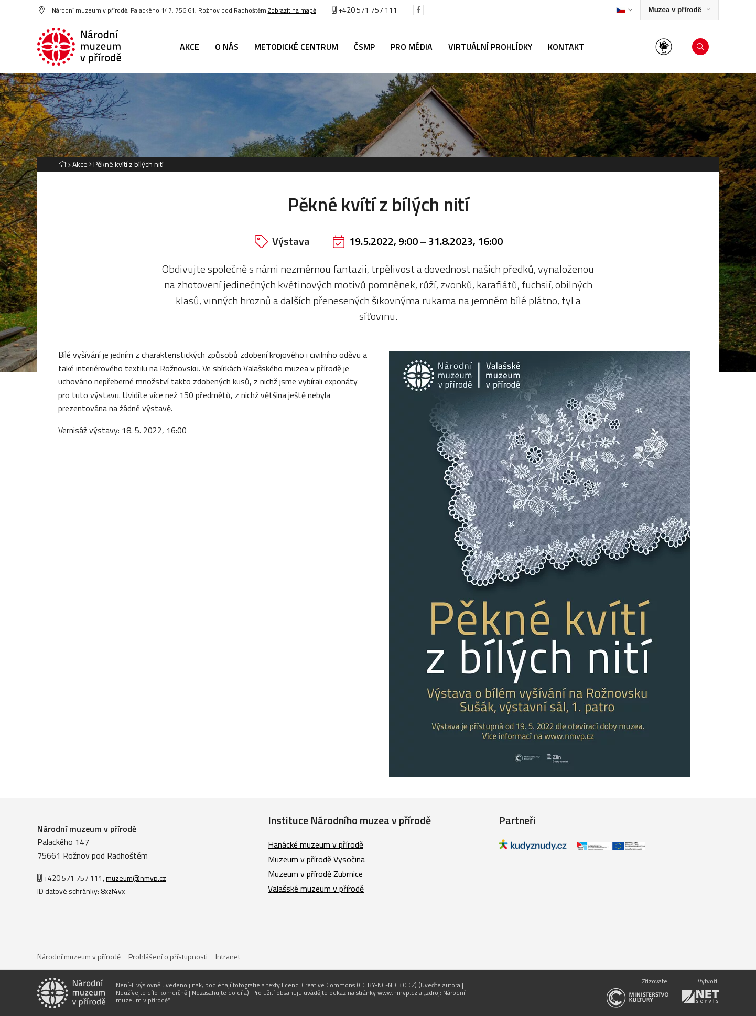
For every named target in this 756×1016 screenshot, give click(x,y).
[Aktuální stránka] (126, 163)
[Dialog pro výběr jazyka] (624, 10)
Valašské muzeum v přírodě (316, 888)
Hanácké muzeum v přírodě (315, 844)
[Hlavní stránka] (62, 163)
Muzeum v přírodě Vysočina (316, 859)
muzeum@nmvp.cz (136, 877)
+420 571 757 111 (364, 9)
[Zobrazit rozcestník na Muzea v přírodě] (679, 10)
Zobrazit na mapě (292, 10)
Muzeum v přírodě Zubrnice (315, 874)
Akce (80, 163)
